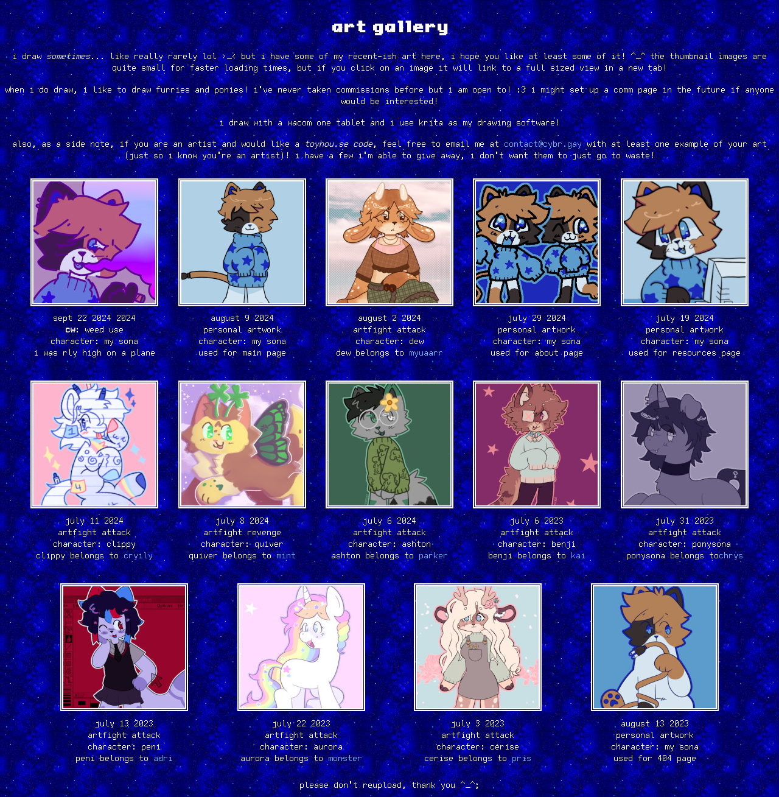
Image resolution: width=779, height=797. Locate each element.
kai (578, 556)
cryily (138, 556)
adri (163, 759)
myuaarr (426, 353)
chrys (731, 556)
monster (345, 759)
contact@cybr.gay (543, 144)
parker (433, 556)
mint (286, 556)
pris (521, 759)
